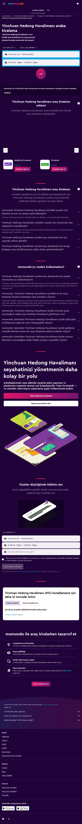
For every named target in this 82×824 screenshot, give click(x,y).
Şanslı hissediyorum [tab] (30, 603)
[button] (4, 3)
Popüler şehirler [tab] (12, 603)
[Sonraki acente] (76, 150)
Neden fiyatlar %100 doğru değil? (42, 720)
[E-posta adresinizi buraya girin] (43, 552)
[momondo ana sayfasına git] (16, 3)
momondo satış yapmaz (42, 711)
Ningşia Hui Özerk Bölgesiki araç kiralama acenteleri (54, 16)
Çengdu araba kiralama (14, 615)
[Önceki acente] (5, 150)
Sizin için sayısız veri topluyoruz (42, 715)
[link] (22, 169)
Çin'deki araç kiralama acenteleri (24, 16)
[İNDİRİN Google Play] (8, 808)
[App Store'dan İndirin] (22, 808)
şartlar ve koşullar (22, 571)
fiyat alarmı (67, 671)
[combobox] (9, 47)
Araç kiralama (6, 16)
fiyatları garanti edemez (50, 704)
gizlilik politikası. (35, 571)
